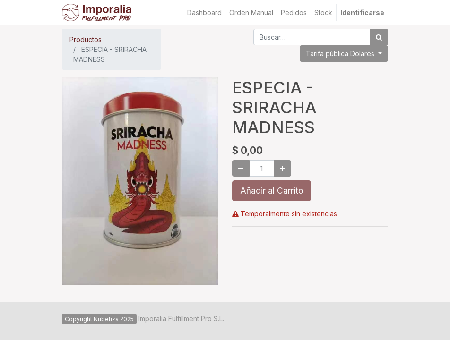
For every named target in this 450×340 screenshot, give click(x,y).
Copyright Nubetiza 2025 (99, 319)
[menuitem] (204, 12)
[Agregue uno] (282, 168)
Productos (85, 39)
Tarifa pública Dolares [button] (341, 54)
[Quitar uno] (241, 168)
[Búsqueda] (379, 37)
